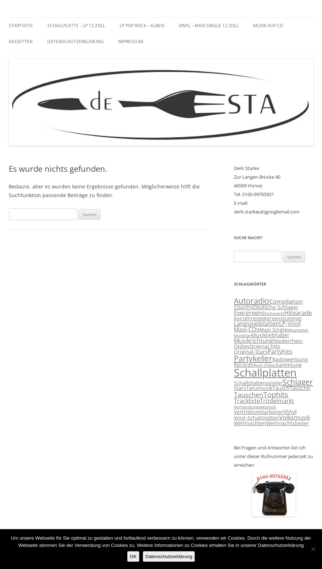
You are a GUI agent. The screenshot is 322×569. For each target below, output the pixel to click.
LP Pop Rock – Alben (142, 25)
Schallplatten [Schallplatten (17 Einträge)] (265, 372)
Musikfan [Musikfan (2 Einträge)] (242, 335)
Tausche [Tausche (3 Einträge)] (300, 388)
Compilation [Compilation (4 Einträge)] (286, 302)
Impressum (130, 41)
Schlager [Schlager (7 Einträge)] (297, 382)
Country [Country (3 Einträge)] (243, 307)
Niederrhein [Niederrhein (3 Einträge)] (288, 341)
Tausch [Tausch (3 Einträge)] (281, 388)
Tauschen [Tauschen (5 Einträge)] (248, 394)
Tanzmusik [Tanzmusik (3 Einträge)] (259, 388)
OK (133, 556)
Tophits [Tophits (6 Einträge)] (275, 394)
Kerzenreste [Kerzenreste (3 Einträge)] (248, 318)
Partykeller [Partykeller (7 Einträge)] (253, 358)
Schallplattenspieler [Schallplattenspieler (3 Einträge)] (258, 383)
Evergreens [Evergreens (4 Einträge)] (249, 313)
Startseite (21, 25)
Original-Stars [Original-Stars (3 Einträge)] (251, 352)
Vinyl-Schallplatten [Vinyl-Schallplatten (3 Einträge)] (256, 418)
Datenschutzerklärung (75, 41)
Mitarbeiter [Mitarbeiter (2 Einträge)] (298, 330)
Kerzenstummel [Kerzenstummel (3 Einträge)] (282, 318)
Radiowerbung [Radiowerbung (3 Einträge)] (290, 359)
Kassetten (21, 41)
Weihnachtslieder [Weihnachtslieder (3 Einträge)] (287, 423)
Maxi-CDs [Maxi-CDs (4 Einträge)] (246, 329)
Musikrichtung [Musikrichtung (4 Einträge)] (253, 341)
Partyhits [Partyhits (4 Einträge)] (280, 352)
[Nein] (313, 549)
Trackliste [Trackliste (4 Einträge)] (247, 401)
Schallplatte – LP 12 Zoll (76, 25)
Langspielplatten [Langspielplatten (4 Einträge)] (256, 324)
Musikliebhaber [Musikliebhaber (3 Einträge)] (270, 335)
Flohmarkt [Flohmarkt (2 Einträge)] (274, 313)
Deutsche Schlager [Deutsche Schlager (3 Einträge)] (275, 307)
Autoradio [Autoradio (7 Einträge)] (251, 301)
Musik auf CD (268, 25)
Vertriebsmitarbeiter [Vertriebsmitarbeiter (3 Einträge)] (259, 412)
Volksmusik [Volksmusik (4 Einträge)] (294, 417)
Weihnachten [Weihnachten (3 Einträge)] (250, 423)
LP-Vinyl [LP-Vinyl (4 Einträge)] (290, 324)
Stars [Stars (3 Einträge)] (240, 388)
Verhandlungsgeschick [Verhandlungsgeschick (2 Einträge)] (255, 407)
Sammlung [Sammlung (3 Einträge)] (289, 365)
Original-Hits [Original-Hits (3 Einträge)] (264, 346)
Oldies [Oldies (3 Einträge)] (241, 346)
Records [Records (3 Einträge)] (243, 365)
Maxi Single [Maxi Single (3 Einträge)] (273, 330)
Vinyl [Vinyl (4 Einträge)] (290, 412)
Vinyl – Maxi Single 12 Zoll (209, 25)
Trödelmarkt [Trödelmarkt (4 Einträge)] (277, 401)
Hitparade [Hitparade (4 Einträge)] (298, 313)
